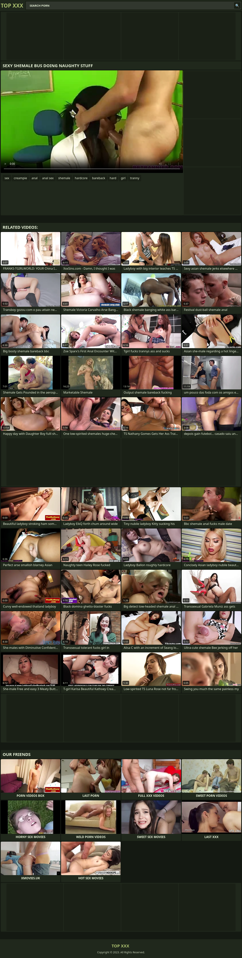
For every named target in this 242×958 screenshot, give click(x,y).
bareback (98, 178)
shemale (64, 178)
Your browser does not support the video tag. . (92, 121)
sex (7, 178)
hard (113, 178)
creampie (20, 178)
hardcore (81, 178)
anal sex (48, 178)
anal (35, 178)
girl (123, 178)
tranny (134, 178)
